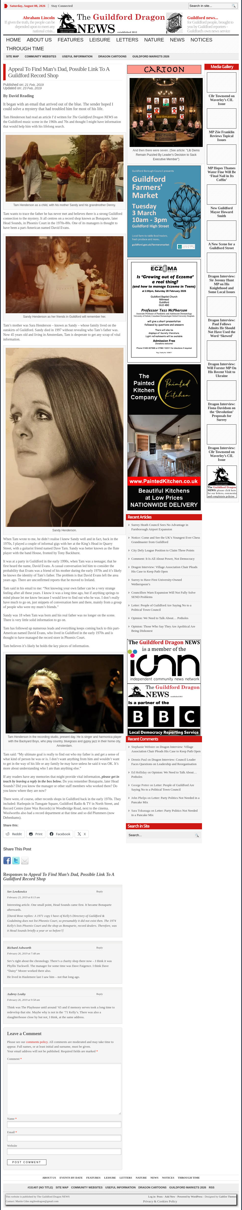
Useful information (77, 56)
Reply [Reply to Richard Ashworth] (99, 947)
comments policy (37, 1042)
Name (12, 1118)
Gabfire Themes (227, 1196)
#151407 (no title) (40, 1187)
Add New (170, 1196)
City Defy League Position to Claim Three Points (162, 550)
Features (70, 39)
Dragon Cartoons (112, 56)
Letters (127, 39)
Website (12, 1145)
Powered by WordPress (189, 1196)
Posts (159, 1196)
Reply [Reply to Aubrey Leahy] (99, 993)
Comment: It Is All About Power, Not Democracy (163, 558)
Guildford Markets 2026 (150, 56)
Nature (154, 39)
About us (39, 39)
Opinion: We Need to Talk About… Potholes (160, 618)
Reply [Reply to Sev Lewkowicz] (99, 891)
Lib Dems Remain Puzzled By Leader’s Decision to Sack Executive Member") (168, 155)
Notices (201, 39)
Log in (151, 1196)
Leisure (99, 39)
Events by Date (71, 1177)
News (177, 39)
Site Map (12, 56)
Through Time (25, 48)
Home (13, 39)
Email (12, 1132)
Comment (14, 1059)
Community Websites (40, 56)
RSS (212, 1187)
